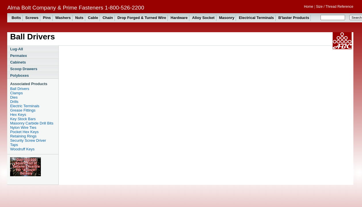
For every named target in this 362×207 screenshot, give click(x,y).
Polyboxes (19, 75)
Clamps (16, 93)
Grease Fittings (22, 110)
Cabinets (18, 62)
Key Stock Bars (23, 119)
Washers (63, 18)
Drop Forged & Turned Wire (141, 18)
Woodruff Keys (22, 149)
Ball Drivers (19, 89)
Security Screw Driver (28, 140)
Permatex (18, 55)
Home (308, 7)
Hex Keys (18, 114)
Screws (32, 18)
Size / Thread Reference (334, 7)
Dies (14, 97)
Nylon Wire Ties (23, 127)
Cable (93, 18)
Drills (14, 101)
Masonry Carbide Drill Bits (31, 123)
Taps (14, 145)
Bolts (16, 18)
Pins (47, 18)
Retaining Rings (23, 136)
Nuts (79, 18)
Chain (107, 18)
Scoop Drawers (23, 69)
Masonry (226, 18)
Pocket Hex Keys (24, 132)
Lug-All (16, 49)
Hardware (179, 18)
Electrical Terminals (256, 18)
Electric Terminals (24, 106)
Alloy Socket (203, 18)
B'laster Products (293, 18)
